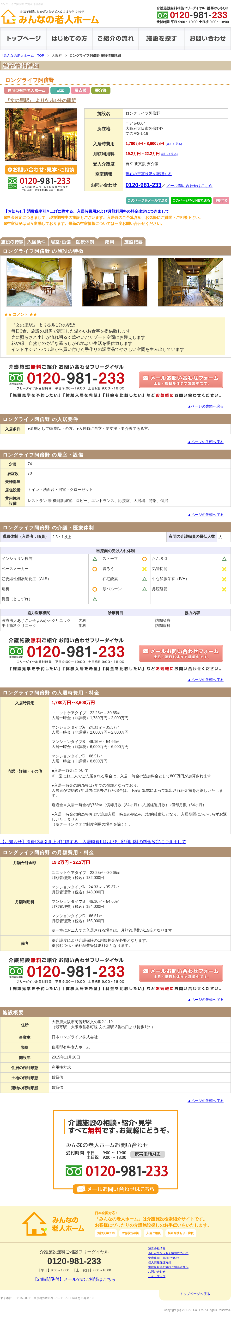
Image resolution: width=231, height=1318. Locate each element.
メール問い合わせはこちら (189, 186)
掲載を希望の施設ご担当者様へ (168, 1267)
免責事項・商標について (164, 1258)
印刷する (221, 200)
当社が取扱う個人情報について (168, 1253)
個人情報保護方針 (159, 1262)
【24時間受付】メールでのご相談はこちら (74, 1279)
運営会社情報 (156, 1248)
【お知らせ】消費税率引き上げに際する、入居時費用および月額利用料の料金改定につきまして (86, 211)
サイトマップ (156, 1276)
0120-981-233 (143, 185)
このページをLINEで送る (191, 200)
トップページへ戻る (195, 1294)
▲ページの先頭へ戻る (206, 406)
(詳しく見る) (174, 144)
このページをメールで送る (148, 200)
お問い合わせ (156, 1271)
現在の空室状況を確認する (149, 174)
